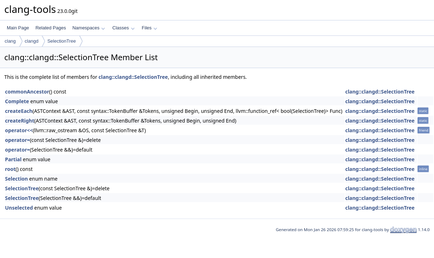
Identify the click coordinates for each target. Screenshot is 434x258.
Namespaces (88, 27)
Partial (13, 159)
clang (10, 41)
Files (149, 27)
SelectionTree (61, 41)
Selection (16, 178)
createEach (19, 111)
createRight (19, 120)
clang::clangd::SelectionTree (133, 76)
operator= (17, 140)
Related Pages (50, 27)
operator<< (19, 130)
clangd (31, 41)
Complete (17, 101)
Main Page (18, 27)
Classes (123, 27)
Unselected (19, 207)
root (10, 169)
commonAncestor (27, 91)
